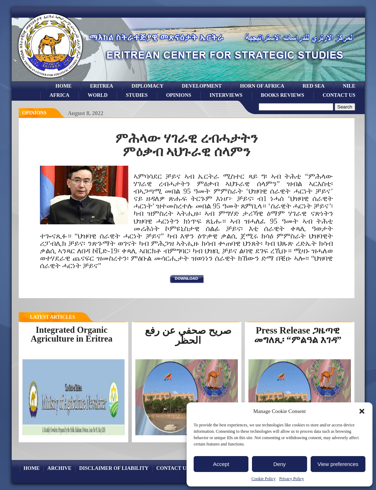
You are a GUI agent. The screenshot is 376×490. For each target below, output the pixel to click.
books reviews (282, 95)
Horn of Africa (262, 86)
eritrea (101, 86)
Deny (279, 464)
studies (137, 95)
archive (59, 468)
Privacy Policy (291, 478)
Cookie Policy (264, 478)
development (202, 86)
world (97, 95)
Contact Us (339, 95)
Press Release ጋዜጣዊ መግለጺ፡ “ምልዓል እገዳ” (297, 335)
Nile (349, 86)
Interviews (226, 95)
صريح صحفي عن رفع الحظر (188, 335)
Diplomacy (147, 86)
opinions (178, 95)
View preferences (338, 464)
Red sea (313, 86)
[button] (361, 411)
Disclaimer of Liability (113, 468)
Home (63, 86)
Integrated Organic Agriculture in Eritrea (72, 334)
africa (59, 95)
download (186, 278)
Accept (221, 464)
